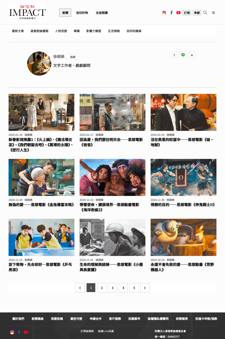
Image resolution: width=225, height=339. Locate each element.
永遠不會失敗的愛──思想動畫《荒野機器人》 (182, 267)
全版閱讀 (102, 12)
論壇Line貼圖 (106, 331)
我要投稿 (57, 318)
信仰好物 (82, 12)
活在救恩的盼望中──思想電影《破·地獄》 (182, 142)
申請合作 (96, 318)
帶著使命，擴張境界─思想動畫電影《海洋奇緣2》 (109, 207)
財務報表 (182, 318)
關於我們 (18, 318)
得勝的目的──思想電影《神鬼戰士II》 (183, 204)
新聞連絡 (38, 318)
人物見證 (61, 31)
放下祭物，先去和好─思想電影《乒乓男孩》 (40, 267)
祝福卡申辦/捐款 (206, 318)
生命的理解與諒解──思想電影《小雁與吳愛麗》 (111, 267)
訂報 (187, 12)
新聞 (65, 12)
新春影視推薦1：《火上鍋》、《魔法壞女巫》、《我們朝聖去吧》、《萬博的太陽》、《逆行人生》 (41, 145)
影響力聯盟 (93, 31)
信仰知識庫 (133, 31)
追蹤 (72, 57)
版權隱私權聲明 (158, 318)
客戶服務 (115, 318)
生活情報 (114, 31)
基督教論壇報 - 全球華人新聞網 (27, 13)
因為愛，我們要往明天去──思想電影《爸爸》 (111, 142)
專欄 (77, 31)
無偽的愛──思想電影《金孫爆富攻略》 (41, 204)
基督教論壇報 (39, 31)
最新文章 (18, 31)
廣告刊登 (76, 318)
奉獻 (197, 12)
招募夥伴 (134, 318)
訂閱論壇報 (87, 331)
